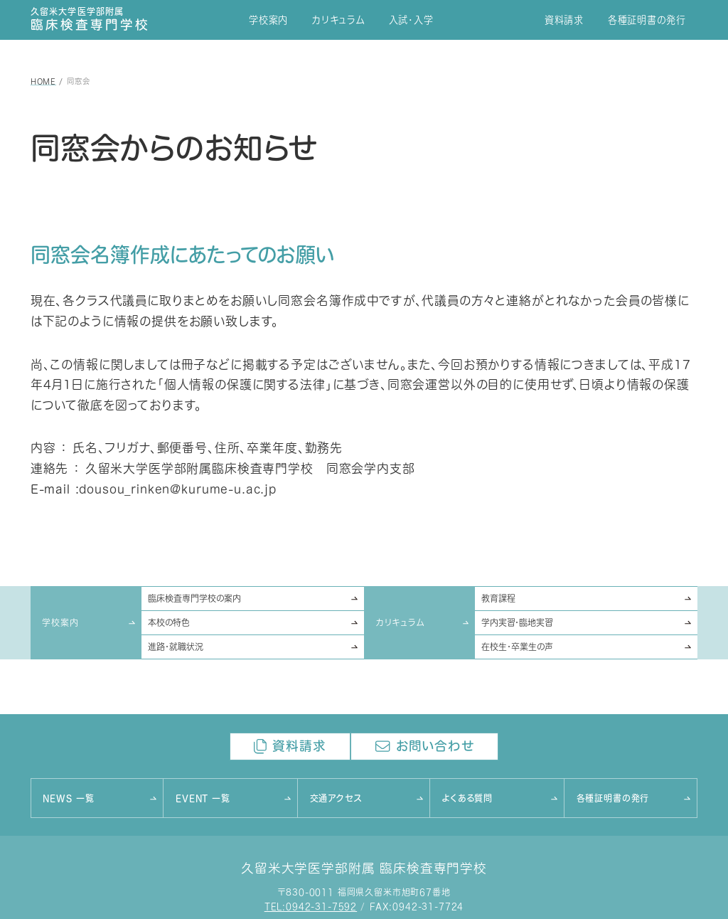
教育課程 (498, 598)
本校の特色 (169, 622)
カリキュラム (338, 20)
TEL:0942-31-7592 (310, 907)
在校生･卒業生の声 (517, 647)
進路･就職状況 (175, 647)
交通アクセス (336, 798)
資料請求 (564, 20)
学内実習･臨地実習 (516, 622)
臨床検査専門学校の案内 (194, 598)
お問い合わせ (424, 746)
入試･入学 (411, 20)
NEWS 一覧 (68, 798)
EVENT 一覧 (203, 798)
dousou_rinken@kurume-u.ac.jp (178, 489)
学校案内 (268, 20)
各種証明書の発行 (647, 20)
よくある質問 (467, 798)
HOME (43, 81)
